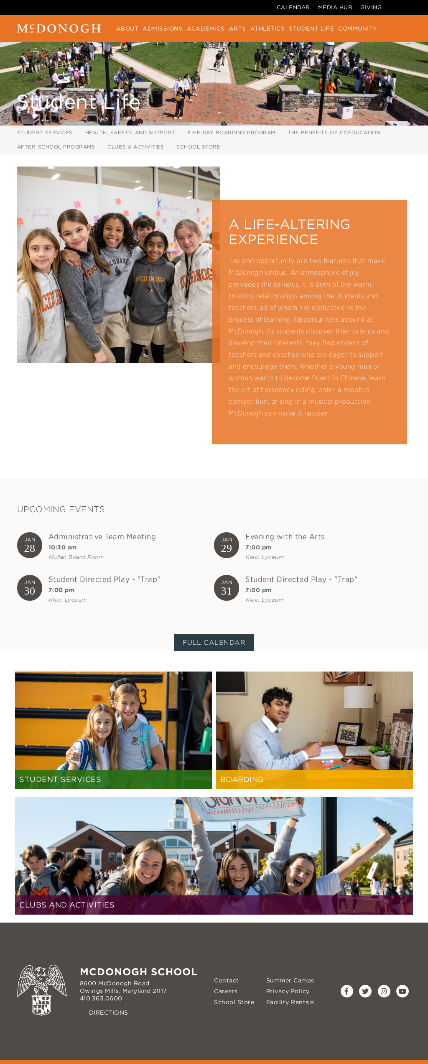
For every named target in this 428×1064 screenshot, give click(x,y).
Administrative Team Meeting (102, 536)
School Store (198, 147)
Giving (371, 7)
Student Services (45, 132)
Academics (206, 28)
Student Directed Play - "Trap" (104, 579)
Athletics (267, 28)
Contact (226, 980)
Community (357, 28)
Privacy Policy (288, 991)
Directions (108, 1012)
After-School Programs (56, 147)
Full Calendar (214, 642)
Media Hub (335, 7)
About (127, 28)
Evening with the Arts (285, 536)
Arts (237, 28)
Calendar (293, 7)
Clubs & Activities (135, 147)
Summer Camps (290, 980)
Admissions (163, 28)
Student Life (311, 28)
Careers (226, 991)
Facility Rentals (290, 1002)
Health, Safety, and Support (130, 132)
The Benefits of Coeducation (334, 132)
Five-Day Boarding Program (231, 132)
